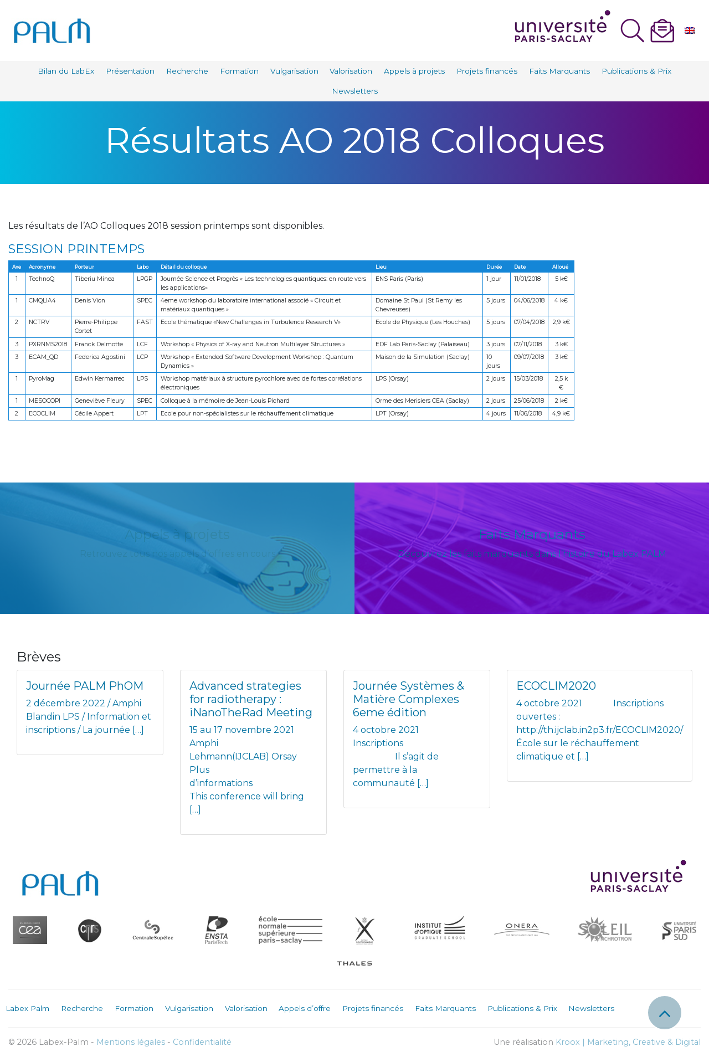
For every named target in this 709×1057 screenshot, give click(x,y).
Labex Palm (27, 1008)
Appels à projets (414, 70)
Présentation (130, 70)
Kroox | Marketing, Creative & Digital (628, 1042)
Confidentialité (202, 1042)
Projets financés (486, 70)
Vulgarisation (294, 70)
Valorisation (351, 70)
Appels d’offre (305, 1008)
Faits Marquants (559, 70)
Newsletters (355, 90)
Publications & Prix (636, 70)
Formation (239, 70)
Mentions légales (130, 1042)
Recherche (187, 70)
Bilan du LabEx (66, 70)
